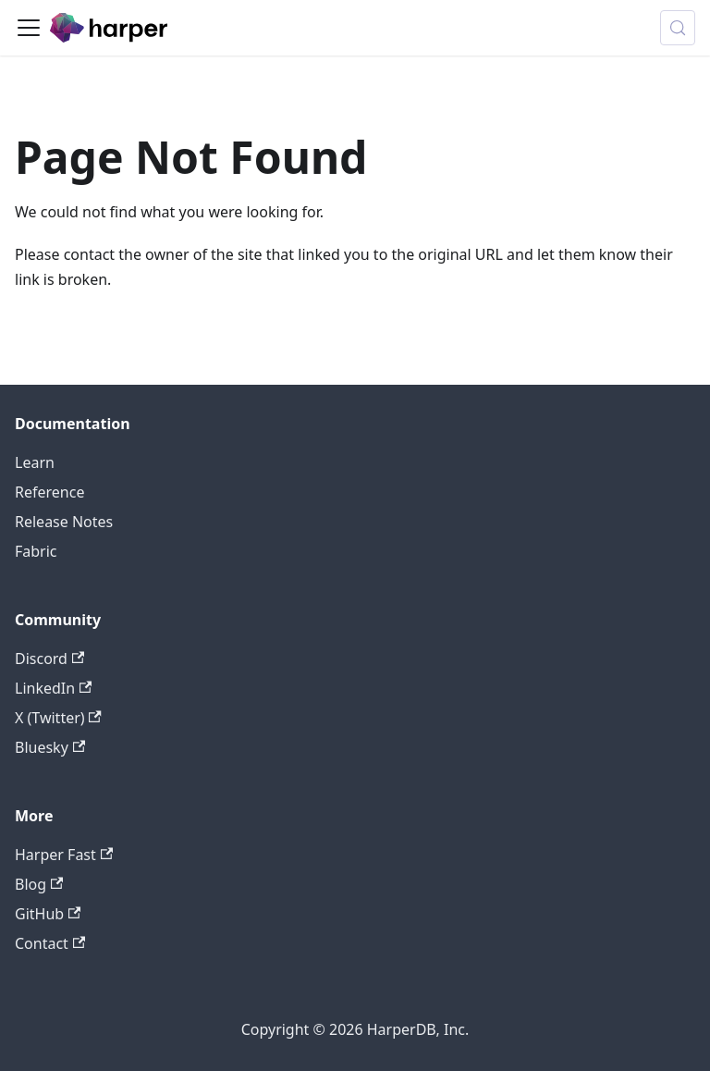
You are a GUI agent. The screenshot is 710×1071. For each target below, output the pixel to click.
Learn (35, 462)
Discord (49, 658)
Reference (49, 492)
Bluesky (50, 747)
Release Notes (64, 521)
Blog (39, 884)
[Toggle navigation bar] (29, 28)
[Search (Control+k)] (677, 27)
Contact (50, 943)
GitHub (47, 914)
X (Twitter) (58, 718)
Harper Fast (64, 854)
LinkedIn (53, 688)
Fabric (36, 551)
